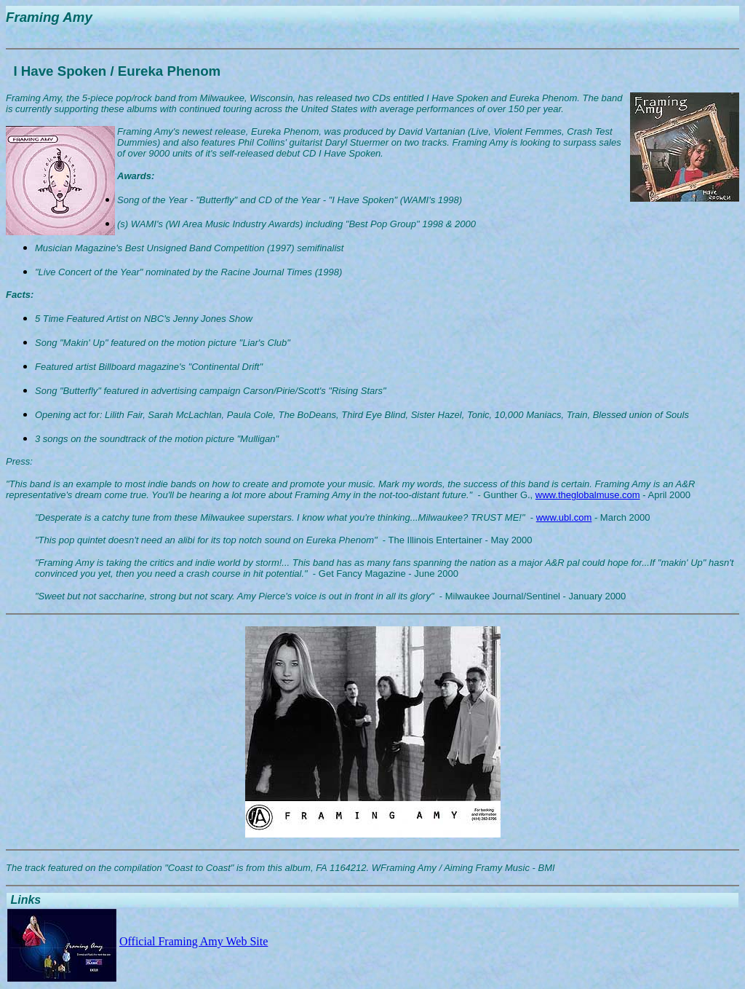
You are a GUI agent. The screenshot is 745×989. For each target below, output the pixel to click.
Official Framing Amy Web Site (193, 941)
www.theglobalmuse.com (587, 494)
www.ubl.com (564, 517)
